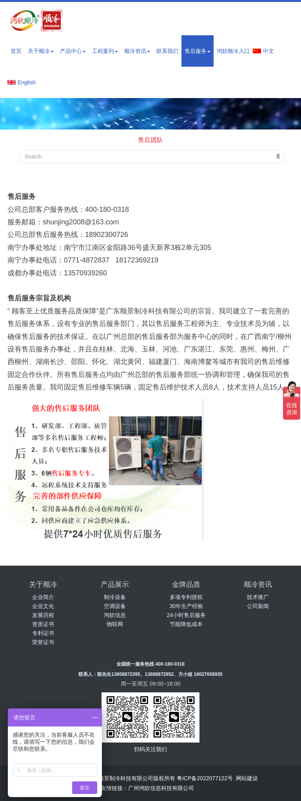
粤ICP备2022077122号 (205, 778)
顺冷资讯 (137, 51)
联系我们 (167, 51)
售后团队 (150, 140)
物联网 (115, 624)
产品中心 (73, 51)
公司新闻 (258, 606)
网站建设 (247, 778)
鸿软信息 (115, 615)
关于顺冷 (41, 51)
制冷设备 (115, 597)
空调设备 (115, 606)
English (27, 82)
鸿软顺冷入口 (233, 51)
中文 (268, 51)
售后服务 (197, 51)
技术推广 (258, 597)
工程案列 (105, 51)
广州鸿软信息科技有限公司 (161, 788)
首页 (16, 51)
